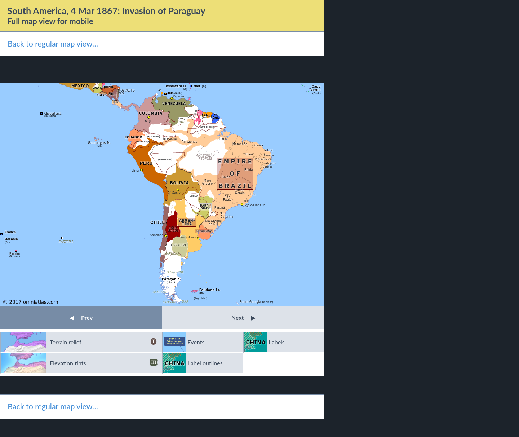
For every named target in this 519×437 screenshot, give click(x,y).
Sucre (176, 192)
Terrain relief (104, 342)
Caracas (179, 96)
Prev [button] (81, 317)
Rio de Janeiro (255, 205)
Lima (135, 170)
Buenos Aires (186, 237)
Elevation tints (104, 363)
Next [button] (243, 317)
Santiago (157, 235)
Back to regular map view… (53, 43)
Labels (277, 342)
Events (196, 342)
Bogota (150, 121)
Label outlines (205, 362)
